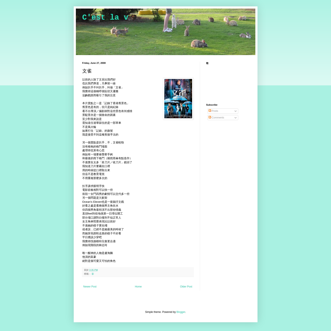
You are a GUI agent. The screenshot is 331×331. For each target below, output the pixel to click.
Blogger (181, 312)
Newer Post (90, 286)
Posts (213, 110)
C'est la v (105, 17)
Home (138, 286)
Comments (216, 117)
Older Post (186, 286)
